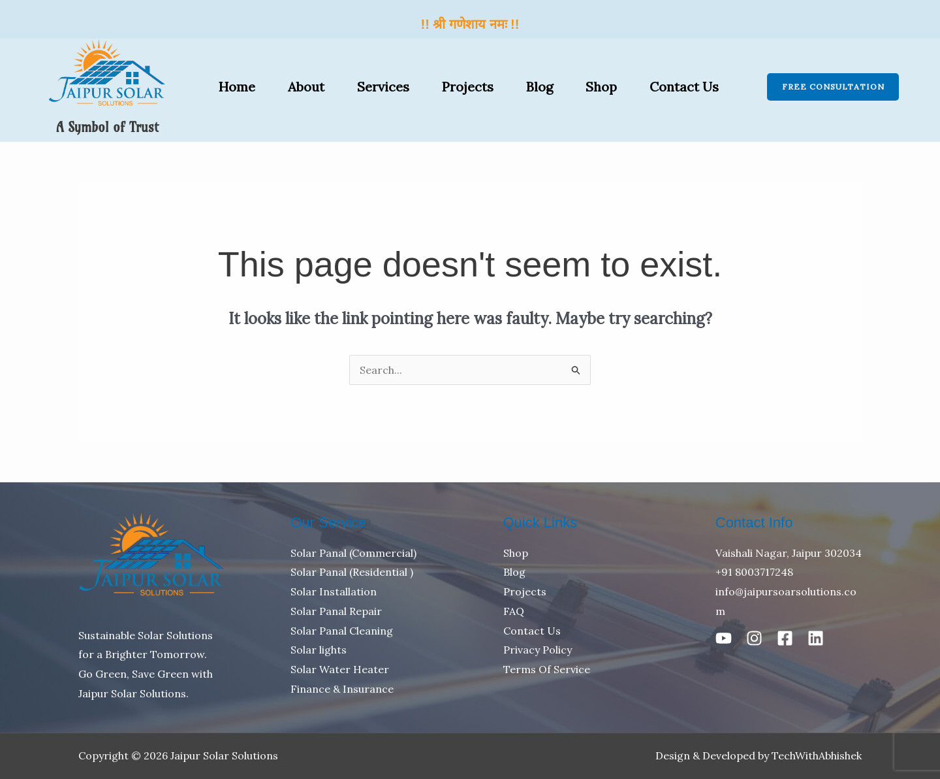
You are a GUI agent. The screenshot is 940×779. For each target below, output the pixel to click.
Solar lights (318, 649)
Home (237, 86)
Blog (539, 86)
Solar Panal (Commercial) (353, 552)
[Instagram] (754, 638)
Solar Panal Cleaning (341, 630)
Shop (601, 86)
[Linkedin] (815, 638)
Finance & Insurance (342, 688)
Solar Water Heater (339, 669)
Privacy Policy (537, 649)
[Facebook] (785, 638)
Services (383, 86)
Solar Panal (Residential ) (351, 571)
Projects (468, 86)
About (306, 86)
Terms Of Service (546, 669)
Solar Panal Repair (336, 611)
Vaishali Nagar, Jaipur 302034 (788, 552)
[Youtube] (723, 638)
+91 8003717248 (754, 571)
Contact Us (684, 86)
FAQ (513, 611)
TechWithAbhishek (817, 755)
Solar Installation (333, 591)
